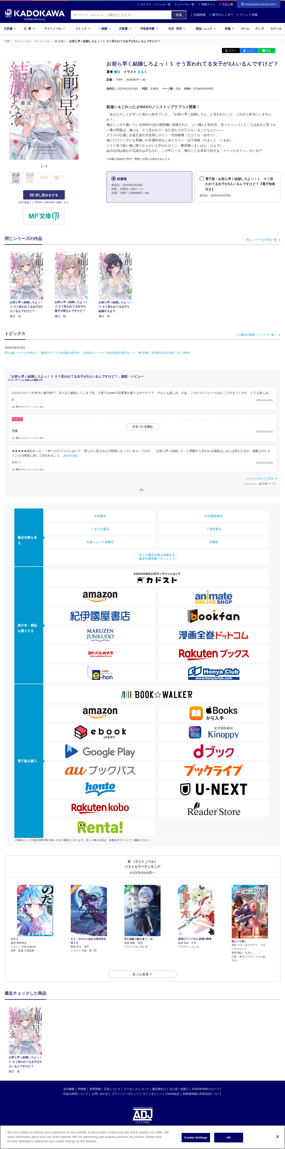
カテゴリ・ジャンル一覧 (155, 4)
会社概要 (68, 1080)
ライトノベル (54, 28)
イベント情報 (247, 14)
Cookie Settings (195, 1137)
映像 (230, 28)
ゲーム (245, 28)
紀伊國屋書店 (214, 516)
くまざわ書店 (100, 528)
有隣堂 (213, 541)
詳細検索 (198, 14)
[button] (81, 178)
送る (268, 50)
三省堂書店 (213, 528)
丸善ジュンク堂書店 (100, 541)
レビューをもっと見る (259, 478)
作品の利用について (75, 1085)
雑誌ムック (206, 28)
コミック (83, 28)
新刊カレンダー (221, 14)
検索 (179, 15)
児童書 (125, 28)
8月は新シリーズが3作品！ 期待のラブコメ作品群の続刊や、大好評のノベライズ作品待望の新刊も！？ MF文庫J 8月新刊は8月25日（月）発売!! (97, 352)
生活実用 (177, 28)
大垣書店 (100, 516)
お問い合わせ (100, 1085)
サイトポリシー (152, 1085)
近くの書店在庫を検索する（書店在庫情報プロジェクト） (157, 556)
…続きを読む (76, 424)
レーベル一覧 (186, 4)
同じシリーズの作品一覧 (261, 239)
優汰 (117, 72)
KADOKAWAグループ (205, 1080)
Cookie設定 (172, 1085)
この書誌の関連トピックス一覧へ (256, 334)
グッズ (259, 28)
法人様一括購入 (179, 1080)
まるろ (142, 72)
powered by (261, 484)
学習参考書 (149, 28)
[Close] (278, 1137)
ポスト (232, 50)
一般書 (105, 28)
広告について (112, 1080)
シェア (250, 50)
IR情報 (82, 1080)
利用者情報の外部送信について (202, 1085)
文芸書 (10, 28)
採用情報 (95, 1080)
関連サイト (208, 4)
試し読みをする (44, 195)
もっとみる (140, 966)
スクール (276, 28)
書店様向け (159, 1080)
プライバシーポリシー (125, 1085)
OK (228, 1137)
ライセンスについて (136, 1080)
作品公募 (227, 4)
